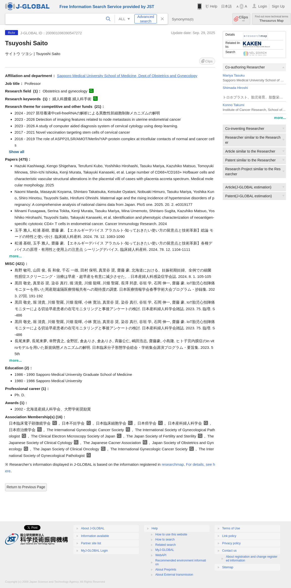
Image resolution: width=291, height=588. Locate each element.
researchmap (173, 464)
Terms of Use (231, 528)
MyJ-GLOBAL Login (94, 550)
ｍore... (280, 118)
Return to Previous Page (26, 487)
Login (262, 6)
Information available (95, 536)
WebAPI (161, 555)
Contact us (229, 550)
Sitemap (227, 567)
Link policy (229, 536)
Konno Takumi (233, 105)
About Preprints (165, 569)
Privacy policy (231, 543)
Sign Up (278, 6)
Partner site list (91, 543)
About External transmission (174, 574)
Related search (165, 545)
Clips (243, 19)
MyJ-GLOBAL (164, 550)
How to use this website (171, 534)
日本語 (226, 6)
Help (213, 6)
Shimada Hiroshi (235, 88)
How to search (165, 539)
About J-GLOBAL (93, 528)
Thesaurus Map (271, 18)
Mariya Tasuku (234, 75)
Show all (16, 152)
